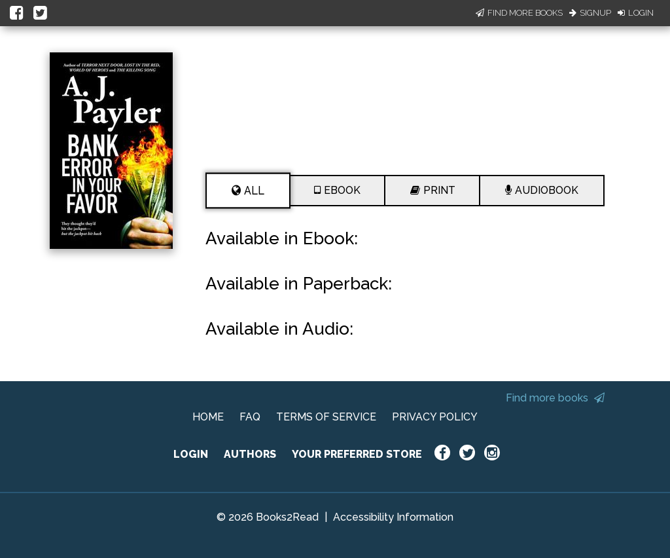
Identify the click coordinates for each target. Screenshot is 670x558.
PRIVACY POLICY (435, 417)
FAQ (249, 417)
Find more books (555, 398)
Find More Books (519, 13)
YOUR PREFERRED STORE (357, 454)
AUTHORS (250, 454)
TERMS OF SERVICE (326, 417)
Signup (590, 13)
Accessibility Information (393, 517)
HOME (208, 417)
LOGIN (190, 454)
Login (636, 13)
